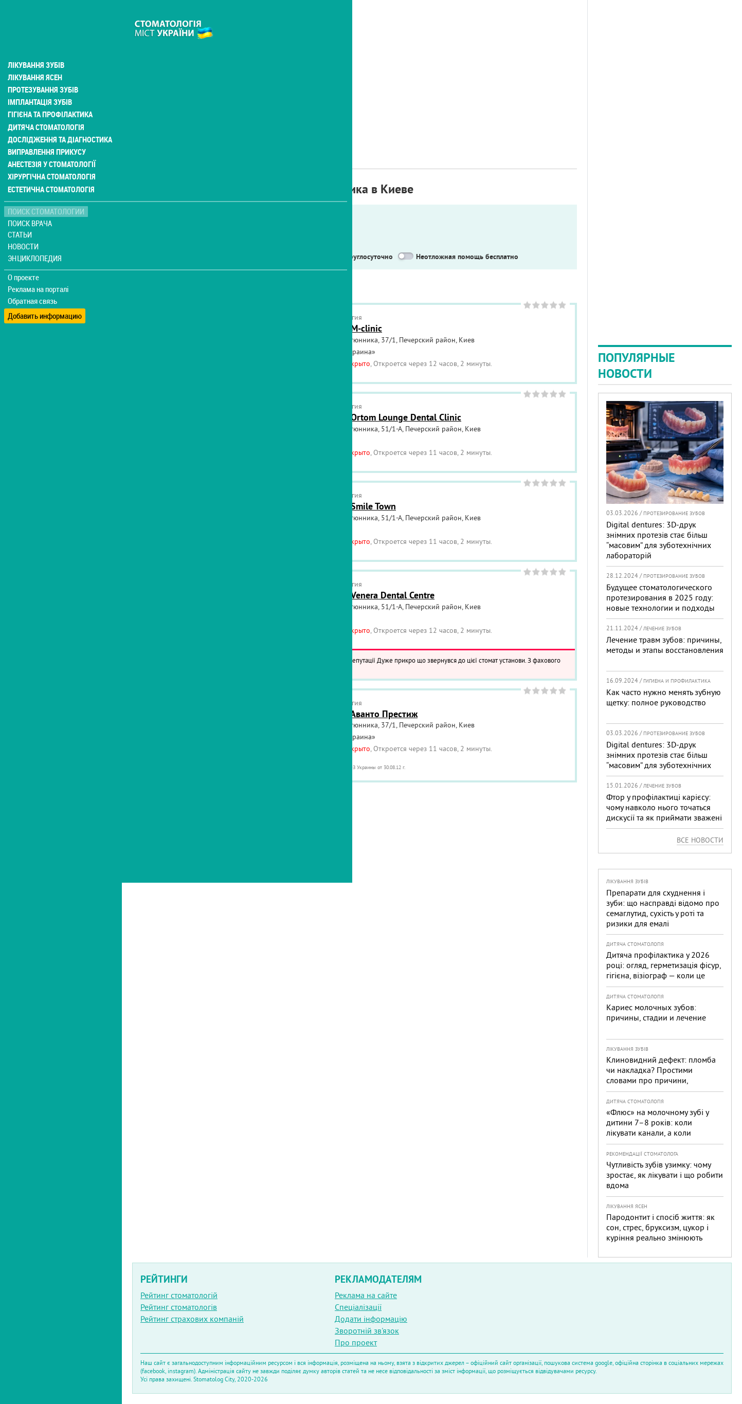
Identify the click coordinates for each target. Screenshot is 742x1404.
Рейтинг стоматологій (179, 1295)
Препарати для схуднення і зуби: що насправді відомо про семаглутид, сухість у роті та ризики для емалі (662, 907)
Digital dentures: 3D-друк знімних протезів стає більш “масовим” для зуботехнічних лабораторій (658, 539)
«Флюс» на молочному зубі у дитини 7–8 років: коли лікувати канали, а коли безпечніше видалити (657, 1127)
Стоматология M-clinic (336, 328)
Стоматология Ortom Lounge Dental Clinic (376, 417)
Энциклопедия (35, 235)
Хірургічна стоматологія (50, 154)
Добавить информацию (45, 290)
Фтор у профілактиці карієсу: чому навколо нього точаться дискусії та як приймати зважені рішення (664, 812)
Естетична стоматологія (49, 166)
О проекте (24, 254)
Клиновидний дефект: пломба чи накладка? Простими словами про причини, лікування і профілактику (661, 1075)
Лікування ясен (34, 55)
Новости (24, 224)
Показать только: (165, 243)
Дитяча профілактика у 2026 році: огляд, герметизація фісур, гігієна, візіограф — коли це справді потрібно (663, 970)
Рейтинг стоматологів (178, 1307)
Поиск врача (30, 200)
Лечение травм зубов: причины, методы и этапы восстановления (664, 644)
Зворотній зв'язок (367, 1330)
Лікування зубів (36, 43)
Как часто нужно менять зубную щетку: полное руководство (663, 697)
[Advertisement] (354, 72)
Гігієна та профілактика (49, 92)
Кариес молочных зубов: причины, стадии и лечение (656, 1012)
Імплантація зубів (39, 80)
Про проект (356, 1342)
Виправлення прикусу (45, 129)
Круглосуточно (369, 256)
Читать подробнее (277, 669)
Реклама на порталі (38, 266)
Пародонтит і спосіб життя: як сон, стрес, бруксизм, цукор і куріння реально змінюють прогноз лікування (660, 1232)
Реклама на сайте (366, 1295)
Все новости (700, 840)
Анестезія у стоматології (50, 142)
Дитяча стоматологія (44, 105)
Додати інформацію (371, 1319)
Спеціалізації (358, 1307)
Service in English (183, 256)
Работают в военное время (277, 256)
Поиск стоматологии (45, 188)
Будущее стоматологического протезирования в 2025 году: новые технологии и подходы (660, 597)
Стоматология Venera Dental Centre (363, 595)
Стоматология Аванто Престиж (354, 714)
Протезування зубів (42, 68)
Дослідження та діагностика (57, 117)
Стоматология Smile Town (343, 506)
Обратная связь (33, 278)
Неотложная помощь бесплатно (467, 256)
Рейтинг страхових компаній (192, 1319)
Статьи (20, 212)
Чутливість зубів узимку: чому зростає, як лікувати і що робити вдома (664, 1174)
